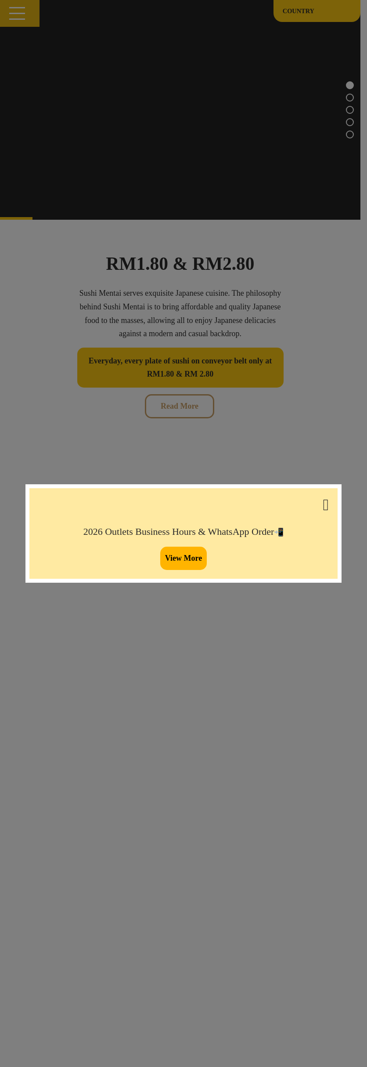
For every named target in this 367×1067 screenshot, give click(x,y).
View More (183, 558)
